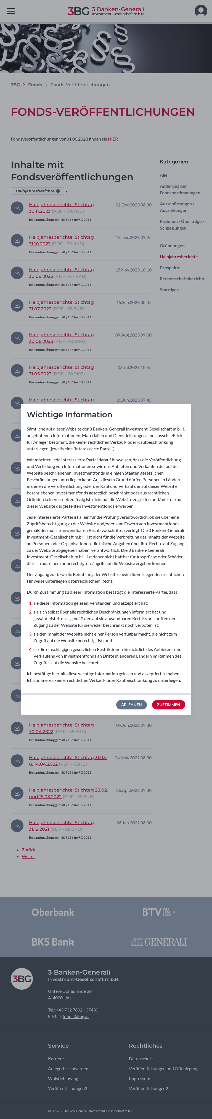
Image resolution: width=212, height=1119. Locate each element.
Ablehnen (131, 704)
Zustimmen (168, 704)
